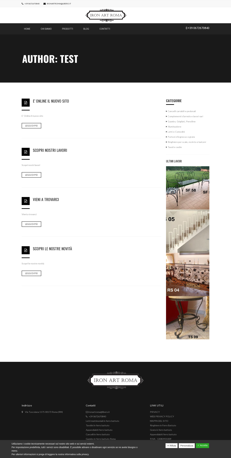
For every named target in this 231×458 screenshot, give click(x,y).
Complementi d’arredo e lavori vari (185, 114)
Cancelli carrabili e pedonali (182, 109)
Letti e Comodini (176, 130)
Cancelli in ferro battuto (98, 432)
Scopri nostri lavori (50, 148)
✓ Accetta (202, 445)
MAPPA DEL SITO (159, 419)
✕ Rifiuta (171, 445)
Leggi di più (31, 124)
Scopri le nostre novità (52, 247)
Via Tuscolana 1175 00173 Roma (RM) (44, 410)
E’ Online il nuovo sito (51, 99)
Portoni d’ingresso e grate (181, 135)
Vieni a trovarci (46, 198)
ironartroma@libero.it (59, 3)
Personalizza (186, 445)
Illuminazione (174, 125)
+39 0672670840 (31, 3)
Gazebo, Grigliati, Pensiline (182, 119)
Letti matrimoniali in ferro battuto (102, 419)
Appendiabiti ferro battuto (99, 428)
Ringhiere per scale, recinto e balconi (187, 140)
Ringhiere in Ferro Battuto (163, 423)
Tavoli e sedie (175, 145)
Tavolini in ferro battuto (97, 423)
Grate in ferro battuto (161, 428)
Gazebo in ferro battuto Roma (101, 437)
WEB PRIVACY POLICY (162, 414)
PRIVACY (155, 410)
